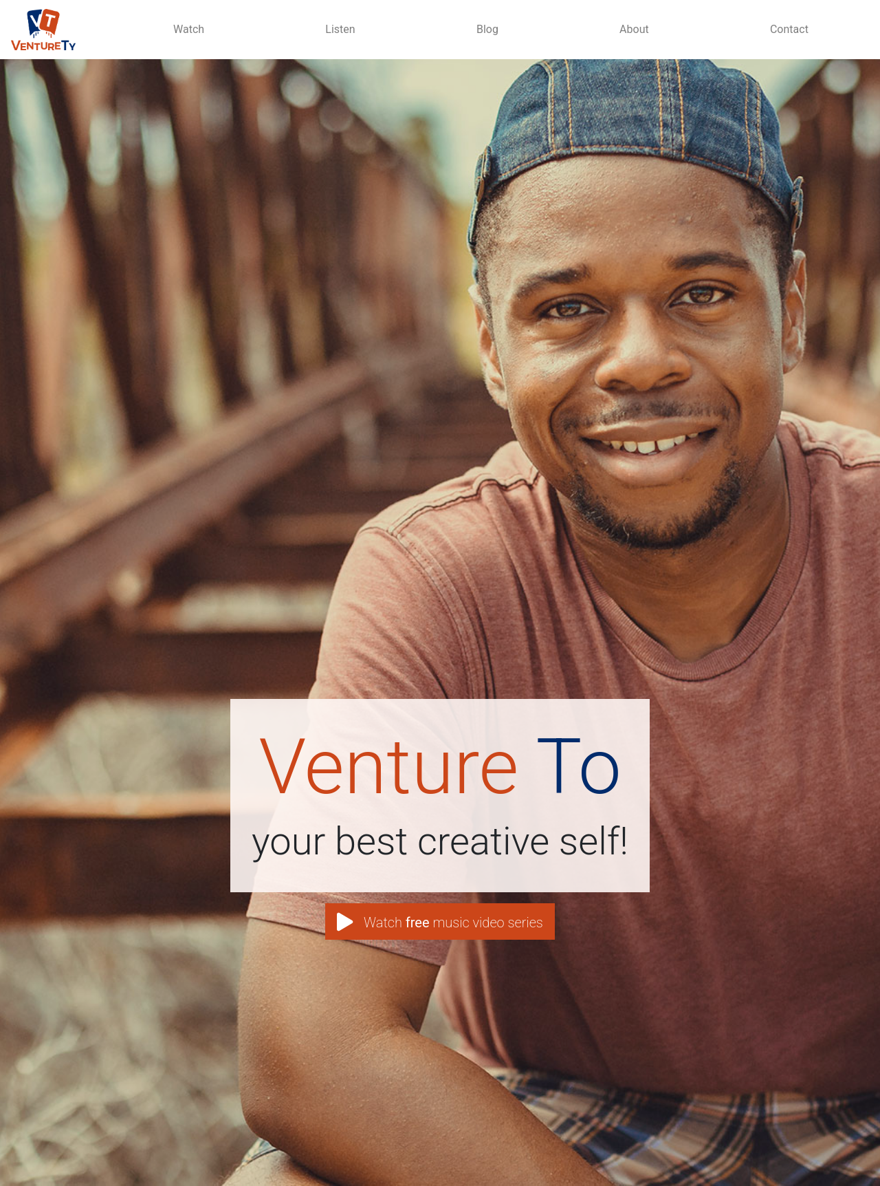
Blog (487, 29)
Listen (340, 29)
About (634, 29)
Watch (188, 29)
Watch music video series (440, 923)
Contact (789, 29)
